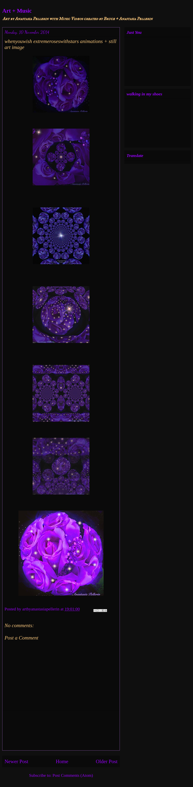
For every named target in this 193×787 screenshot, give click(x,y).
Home (62, 761)
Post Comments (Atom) (73, 775)
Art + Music (17, 11)
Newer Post (16, 761)
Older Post (107, 761)
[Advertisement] (61, 730)
